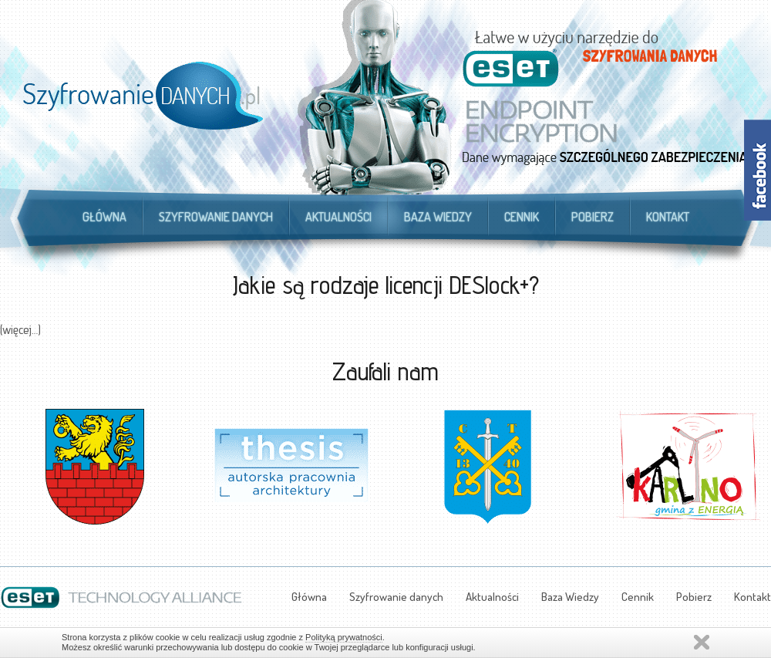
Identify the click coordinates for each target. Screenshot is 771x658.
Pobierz (592, 216)
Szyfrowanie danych (216, 216)
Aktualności (338, 216)
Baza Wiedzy (438, 216)
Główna (104, 216)
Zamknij (701, 642)
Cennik (521, 216)
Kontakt (667, 216)
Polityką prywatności (343, 637)
